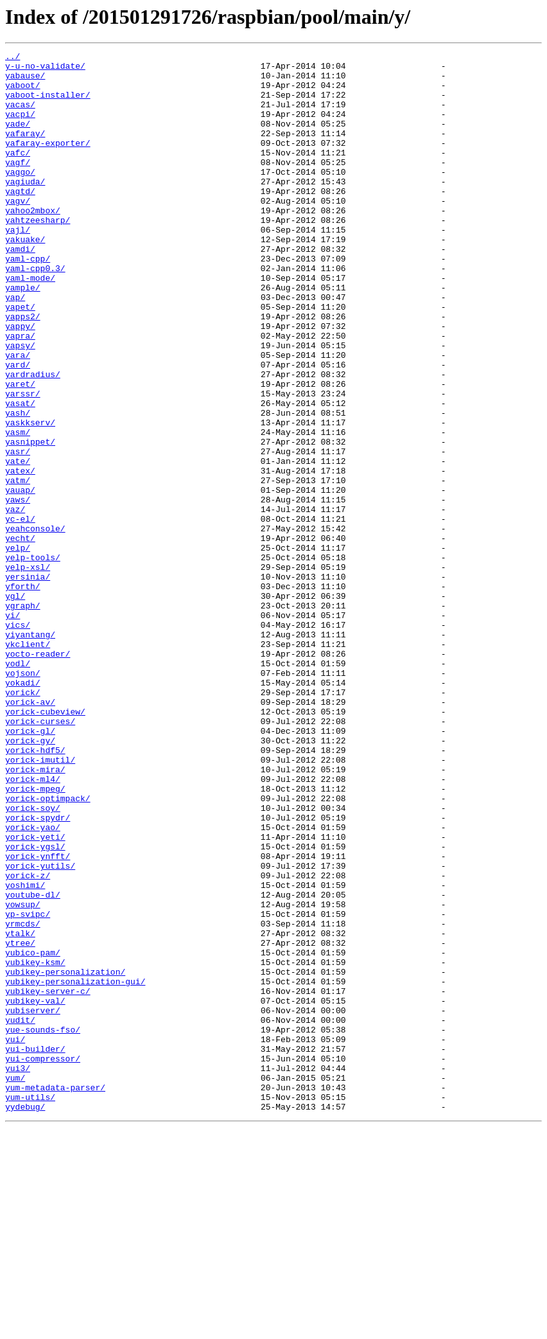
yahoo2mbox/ (32, 243)
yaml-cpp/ (27, 300)
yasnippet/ (30, 520)
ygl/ (15, 705)
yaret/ (20, 451)
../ (12, 58)
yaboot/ (22, 92)
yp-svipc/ (27, 1087)
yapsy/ (20, 405)
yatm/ (17, 566)
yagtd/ (20, 220)
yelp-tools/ (32, 659)
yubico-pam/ (32, 1133)
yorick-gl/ (30, 867)
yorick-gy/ (30, 879)
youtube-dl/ (32, 1064)
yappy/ (20, 381)
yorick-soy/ (32, 960)
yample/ (22, 335)
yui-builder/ (35, 1249)
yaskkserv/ (30, 497)
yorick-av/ (30, 832)
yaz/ (15, 601)
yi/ (12, 728)
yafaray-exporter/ (48, 162)
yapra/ (20, 393)
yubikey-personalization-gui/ (75, 1168)
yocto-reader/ (37, 775)
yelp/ (17, 647)
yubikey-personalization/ (65, 1156)
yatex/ (20, 555)
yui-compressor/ (42, 1260)
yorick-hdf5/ (35, 890)
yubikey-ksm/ (35, 1145)
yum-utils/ (30, 1307)
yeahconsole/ (35, 624)
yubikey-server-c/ (48, 1179)
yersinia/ (27, 682)
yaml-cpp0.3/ (35, 312)
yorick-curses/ (40, 856)
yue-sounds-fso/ (42, 1226)
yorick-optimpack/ (48, 948)
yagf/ (17, 185)
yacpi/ (20, 127)
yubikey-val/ (35, 1191)
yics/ (17, 740)
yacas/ (20, 115)
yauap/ (20, 578)
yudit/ (20, 1214)
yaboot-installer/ (48, 104)
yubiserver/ (32, 1203)
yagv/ (17, 231)
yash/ (17, 486)
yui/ (15, 1237)
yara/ (17, 416)
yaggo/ (20, 196)
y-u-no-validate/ (45, 69)
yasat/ (20, 474)
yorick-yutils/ (40, 1029)
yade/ (17, 139)
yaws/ (17, 590)
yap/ (15, 347)
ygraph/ (22, 717)
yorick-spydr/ (37, 971)
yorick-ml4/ (32, 925)
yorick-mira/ (35, 913)
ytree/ (20, 1122)
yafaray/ (25, 150)
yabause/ (25, 81)
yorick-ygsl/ (35, 1006)
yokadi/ (22, 809)
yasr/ (17, 532)
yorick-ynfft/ (37, 1018)
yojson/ (22, 798)
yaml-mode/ (30, 324)
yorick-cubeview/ (45, 844)
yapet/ (20, 358)
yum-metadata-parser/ (55, 1295)
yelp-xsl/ (27, 671)
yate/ (17, 543)
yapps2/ (22, 370)
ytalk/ (20, 1110)
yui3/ (17, 1272)
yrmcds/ (22, 1098)
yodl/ (17, 786)
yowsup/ (22, 1075)
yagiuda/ (25, 208)
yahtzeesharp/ (37, 254)
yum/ (15, 1284)
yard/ (17, 428)
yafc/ (17, 173)
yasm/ (17, 509)
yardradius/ (32, 439)
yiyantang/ (30, 752)
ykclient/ (27, 763)
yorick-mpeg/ (35, 937)
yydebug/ (25, 1318)
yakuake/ (25, 277)
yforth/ (22, 694)
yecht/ (20, 636)
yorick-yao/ (32, 983)
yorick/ (22, 821)
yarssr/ (22, 462)
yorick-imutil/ (40, 902)
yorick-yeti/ (35, 994)
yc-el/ (20, 613)
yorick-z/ (27, 1041)
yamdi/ (20, 289)
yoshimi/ (25, 1052)
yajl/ (17, 266)
